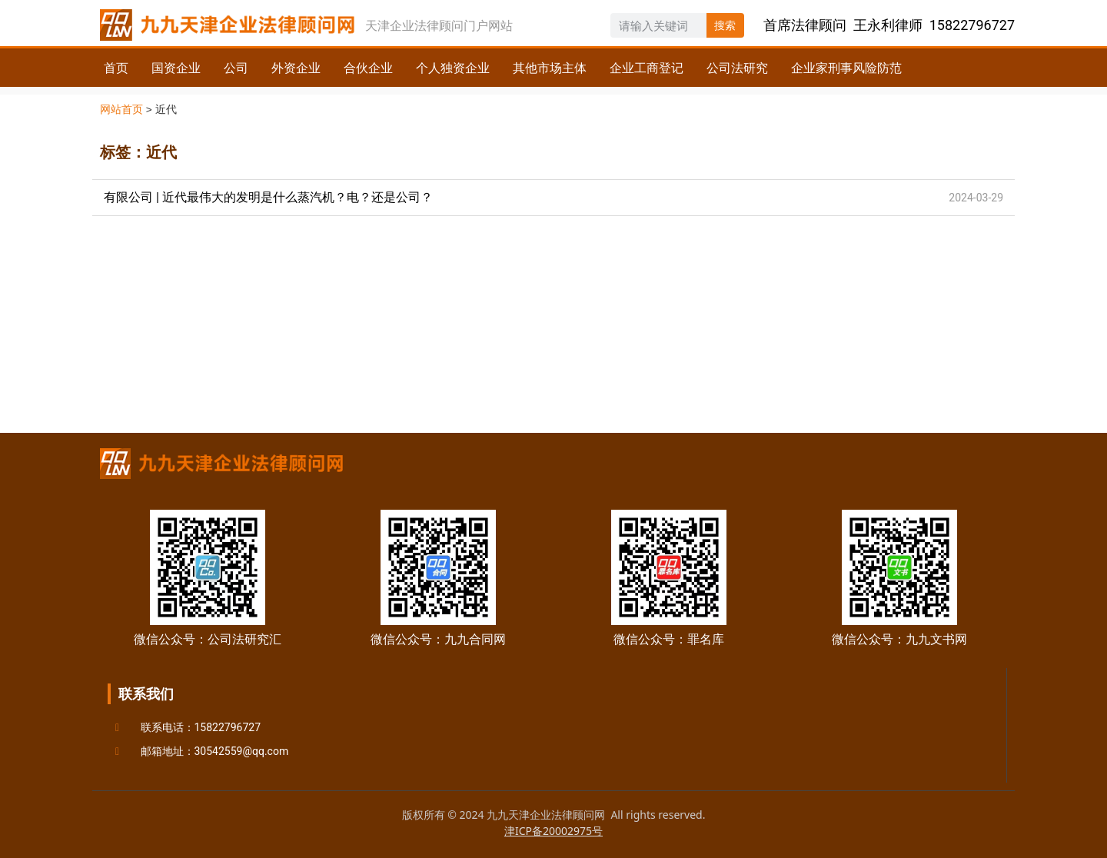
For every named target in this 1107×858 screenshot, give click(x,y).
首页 (116, 67)
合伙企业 (368, 67)
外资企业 (296, 67)
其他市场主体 (550, 67)
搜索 (725, 25)
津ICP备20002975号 (553, 830)
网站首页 (121, 109)
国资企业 (176, 67)
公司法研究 (737, 67)
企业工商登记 (646, 67)
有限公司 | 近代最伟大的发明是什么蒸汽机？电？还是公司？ (268, 197)
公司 (236, 67)
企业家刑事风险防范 (846, 67)
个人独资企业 (453, 67)
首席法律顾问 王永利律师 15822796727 (889, 25)
